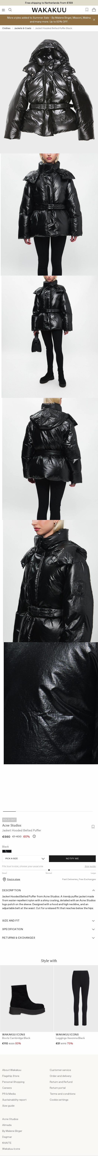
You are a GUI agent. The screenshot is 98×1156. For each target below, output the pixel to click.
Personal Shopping (13, 1082)
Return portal (58, 1088)
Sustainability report (14, 1100)
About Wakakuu (11, 1070)
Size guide (90, 866)
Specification (48, 929)
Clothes (6, 28)
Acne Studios (11, 825)
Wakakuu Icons (11, 1149)
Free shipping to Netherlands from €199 (49, 3)
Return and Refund (61, 1082)
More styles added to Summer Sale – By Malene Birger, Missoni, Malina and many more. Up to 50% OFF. (49, 19)
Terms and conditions (62, 1094)
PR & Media (9, 1094)
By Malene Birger (12, 1131)
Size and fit (48, 920)
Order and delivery (60, 1076)
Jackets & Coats (22, 28)
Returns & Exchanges (48, 938)
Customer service (60, 1070)
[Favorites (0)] (86, 10)
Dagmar (7, 1137)
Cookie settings (59, 1100)
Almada (7, 1125)
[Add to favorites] (92, 827)
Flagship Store (10, 1076)
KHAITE (7, 1143)
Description (48, 890)
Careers (7, 1088)
